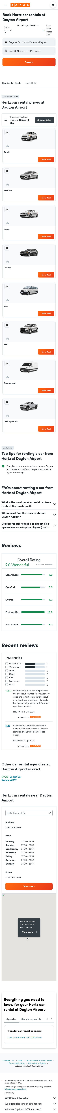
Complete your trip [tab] (31, 1019)
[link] (29, 886)
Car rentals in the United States (39, 1060)
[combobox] (7, 30)
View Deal (46, 159)
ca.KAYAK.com (8, 1060)
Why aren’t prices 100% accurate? (30, 1109)
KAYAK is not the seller (30, 1098)
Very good (14, 667)
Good (12, 670)
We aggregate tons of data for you (30, 1104)
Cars (20, 1060)
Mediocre (14, 681)
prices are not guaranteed (15, 1089)
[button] (5, 4)
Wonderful (15, 663)
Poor (11, 684)
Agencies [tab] (11, 1019)
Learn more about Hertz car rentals (25, 1037)
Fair (11, 677)
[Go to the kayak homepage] (20, 5)
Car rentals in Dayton (37, 1063)
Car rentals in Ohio (16, 1063)
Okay (12, 674)
